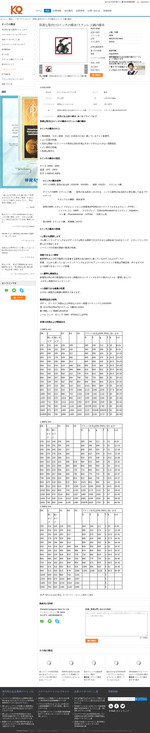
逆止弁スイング (8, 64)
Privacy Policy (22, 731)
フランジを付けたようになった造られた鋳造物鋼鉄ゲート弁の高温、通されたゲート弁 (53, 706)
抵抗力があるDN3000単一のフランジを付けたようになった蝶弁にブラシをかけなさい (116, 676)
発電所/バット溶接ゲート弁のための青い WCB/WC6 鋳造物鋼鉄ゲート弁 (53, 699)
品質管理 (80, 10)
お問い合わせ (93, 10)
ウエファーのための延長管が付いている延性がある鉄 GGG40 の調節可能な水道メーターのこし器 (89, 716)
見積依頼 (107, 10)
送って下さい (141, 699)
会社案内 (68, 10)
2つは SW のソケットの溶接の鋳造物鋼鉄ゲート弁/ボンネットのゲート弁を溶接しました (54, 714)
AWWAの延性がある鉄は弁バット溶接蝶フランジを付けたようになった (71, 676)
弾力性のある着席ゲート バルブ (14, 30)
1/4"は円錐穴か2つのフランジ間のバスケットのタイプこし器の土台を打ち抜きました (89, 700)
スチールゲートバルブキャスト (14, 35)
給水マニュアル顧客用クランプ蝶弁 (93, 673)
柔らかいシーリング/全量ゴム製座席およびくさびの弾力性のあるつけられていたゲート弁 (17, 708)
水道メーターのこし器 (11, 39)
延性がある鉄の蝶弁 (53, 595)
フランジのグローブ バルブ (13, 79)
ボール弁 (5, 54)
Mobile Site (113, 715)
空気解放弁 (6, 49)
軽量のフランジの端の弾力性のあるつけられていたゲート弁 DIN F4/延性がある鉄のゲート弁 (18, 724)
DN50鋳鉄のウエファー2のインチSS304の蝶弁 (138, 673)
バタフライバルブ (22, 19)
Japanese (145, 2)
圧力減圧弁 (6, 74)
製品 (47, 10)
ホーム (39, 10)
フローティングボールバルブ (13, 44)
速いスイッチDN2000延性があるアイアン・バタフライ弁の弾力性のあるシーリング (48, 676)
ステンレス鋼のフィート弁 (12, 59)
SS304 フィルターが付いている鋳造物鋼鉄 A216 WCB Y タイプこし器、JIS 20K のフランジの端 (89, 708)
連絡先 (98, 75)
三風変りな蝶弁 (87, 595)
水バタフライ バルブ (71, 595)
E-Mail (112, 711)
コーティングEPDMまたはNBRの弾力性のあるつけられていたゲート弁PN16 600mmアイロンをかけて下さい (18, 700)
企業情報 (57, 10)
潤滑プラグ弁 (7, 84)
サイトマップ (122, 711)
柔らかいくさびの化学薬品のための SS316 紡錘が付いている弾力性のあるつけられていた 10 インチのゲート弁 (17, 716)
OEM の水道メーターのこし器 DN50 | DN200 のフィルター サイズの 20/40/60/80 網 (89, 724)
